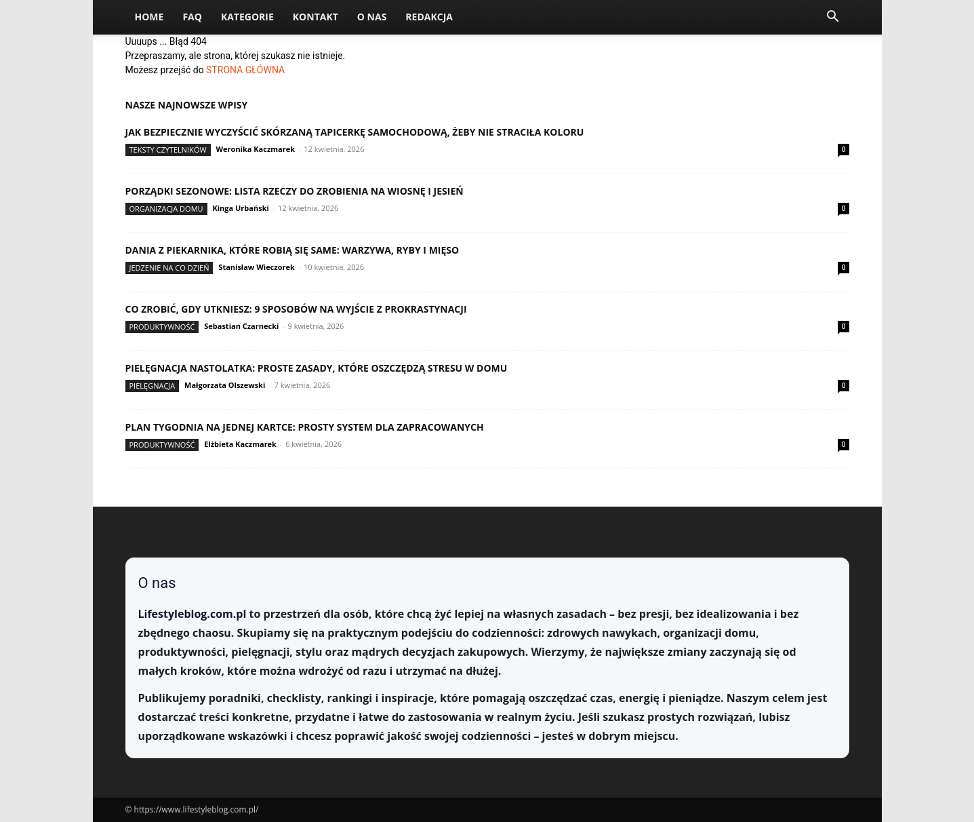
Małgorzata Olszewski (224, 385)
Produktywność (162, 326)
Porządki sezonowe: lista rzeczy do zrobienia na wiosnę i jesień (294, 190)
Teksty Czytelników (168, 149)
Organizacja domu (166, 208)
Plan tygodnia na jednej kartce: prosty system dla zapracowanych (304, 426)
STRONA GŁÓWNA (245, 69)
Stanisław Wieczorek (256, 267)
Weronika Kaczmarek (255, 149)
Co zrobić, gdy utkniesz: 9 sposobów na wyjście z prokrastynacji (296, 308)
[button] (833, 18)
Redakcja (429, 16)
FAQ (192, 16)
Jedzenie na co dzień (169, 267)
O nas (372, 16)
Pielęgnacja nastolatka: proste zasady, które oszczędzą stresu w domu (316, 367)
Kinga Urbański (240, 208)
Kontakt (315, 16)
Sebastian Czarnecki (241, 326)
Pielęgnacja (152, 385)
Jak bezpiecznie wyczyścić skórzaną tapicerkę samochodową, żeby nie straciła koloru (354, 131)
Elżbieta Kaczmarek (240, 444)
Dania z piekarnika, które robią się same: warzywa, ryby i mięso (292, 249)
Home (149, 16)
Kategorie (247, 16)
